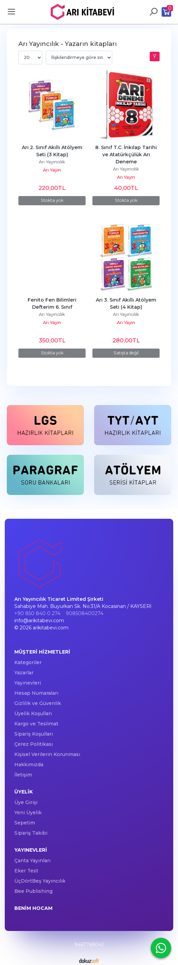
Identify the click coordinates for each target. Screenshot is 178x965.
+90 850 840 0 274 (37, 613)
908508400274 (84, 613)
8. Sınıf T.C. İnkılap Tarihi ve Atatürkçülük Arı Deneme (126, 154)
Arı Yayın (52, 170)
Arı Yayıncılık (52, 161)
